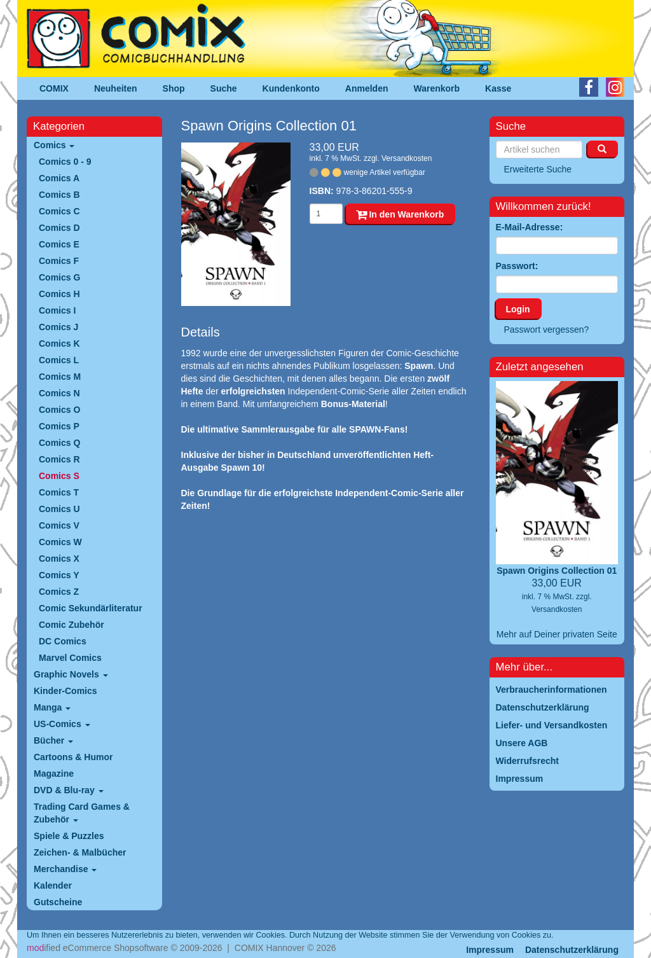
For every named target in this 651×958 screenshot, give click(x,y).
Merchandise (65, 869)
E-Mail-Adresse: (529, 227)
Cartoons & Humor (73, 757)
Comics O (59, 410)
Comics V (59, 525)
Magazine (54, 773)
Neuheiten (115, 88)
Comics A (59, 178)
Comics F (59, 261)
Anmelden (366, 88)
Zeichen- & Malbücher (80, 852)
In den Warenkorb (400, 214)
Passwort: (517, 266)
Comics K (59, 343)
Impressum (490, 950)
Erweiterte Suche (538, 169)
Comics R (59, 459)
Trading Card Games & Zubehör (82, 813)
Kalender (53, 885)
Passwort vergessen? (546, 329)
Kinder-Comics (65, 691)
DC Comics (62, 641)
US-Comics (62, 724)
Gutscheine (58, 902)
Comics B (59, 195)
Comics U (59, 509)
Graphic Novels (71, 674)
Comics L (59, 360)
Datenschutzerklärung (572, 950)
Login (518, 309)
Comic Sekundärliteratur (90, 608)
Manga (52, 707)
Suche (223, 88)
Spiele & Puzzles (69, 836)
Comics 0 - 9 (65, 161)
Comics (54, 145)
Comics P (59, 426)
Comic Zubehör (71, 625)
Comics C (59, 211)
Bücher (53, 740)
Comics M (60, 376)
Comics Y (59, 575)
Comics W (60, 542)
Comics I (57, 310)
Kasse (498, 88)
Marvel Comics (70, 658)
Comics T (59, 492)
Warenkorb (437, 88)
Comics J (58, 327)
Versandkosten (406, 158)
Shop (174, 88)
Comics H (59, 294)
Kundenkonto (291, 88)
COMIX (54, 88)
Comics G (59, 277)
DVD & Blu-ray (69, 790)
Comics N (59, 393)
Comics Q (59, 443)
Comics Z (59, 592)
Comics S (59, 476)
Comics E (59, 244)
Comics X (59, 558)
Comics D (59, 228)
